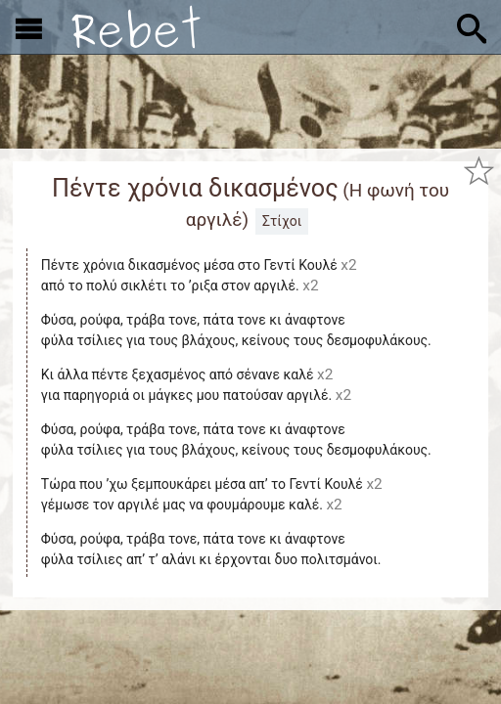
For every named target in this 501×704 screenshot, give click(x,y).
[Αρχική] (136, 27)
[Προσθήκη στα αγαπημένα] (478, 171)
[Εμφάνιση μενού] (29, 27)
